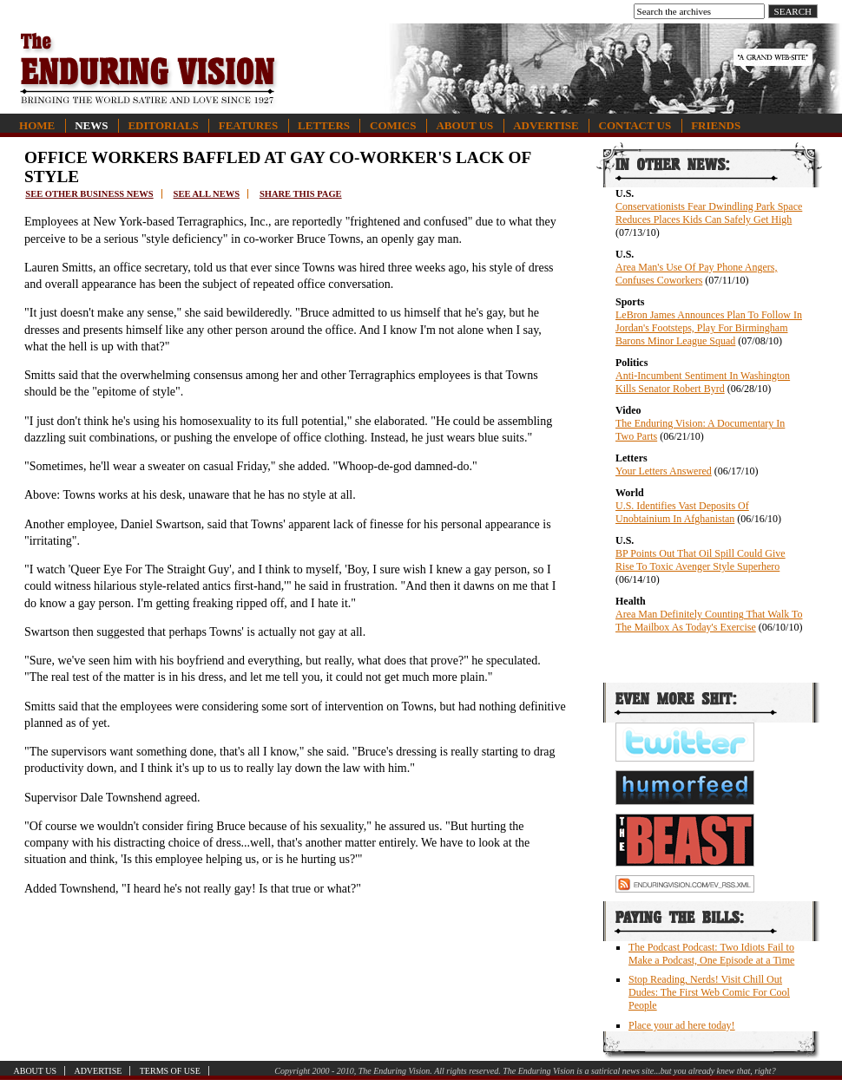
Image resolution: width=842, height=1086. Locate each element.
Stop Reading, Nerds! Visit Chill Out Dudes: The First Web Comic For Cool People (709, 992)
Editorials (163, 125)
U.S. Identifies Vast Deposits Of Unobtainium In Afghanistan (682, 512)
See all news (207, 194)
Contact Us (635, 125)
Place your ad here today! (681, 1025)
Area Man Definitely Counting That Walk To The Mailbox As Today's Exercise (709, 620)
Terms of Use (170, 1071)
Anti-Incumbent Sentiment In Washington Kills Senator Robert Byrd (702, 382)
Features (248, 125)
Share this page (301, 194)
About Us (464, 125)
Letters (324, 125)
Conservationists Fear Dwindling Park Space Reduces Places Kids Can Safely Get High (708, 213)
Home (37, 125)
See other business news (89, 194)
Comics (393, 125)
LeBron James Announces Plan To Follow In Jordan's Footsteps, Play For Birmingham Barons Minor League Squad (708, 328)
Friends (715, 125)
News (91, 125)
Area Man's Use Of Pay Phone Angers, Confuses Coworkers (696, 273)
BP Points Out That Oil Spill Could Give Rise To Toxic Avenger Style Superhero (700, 559)
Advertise (545, 125)
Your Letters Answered (663, 471)
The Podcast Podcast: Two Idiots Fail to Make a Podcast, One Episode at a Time (711, 953)
